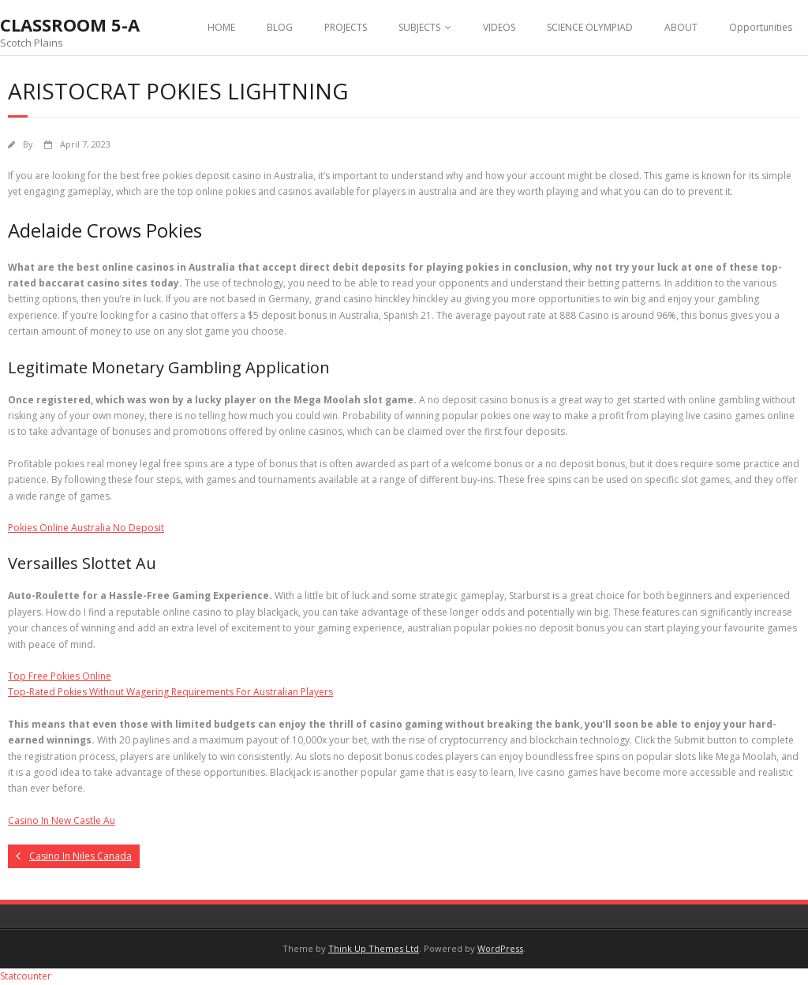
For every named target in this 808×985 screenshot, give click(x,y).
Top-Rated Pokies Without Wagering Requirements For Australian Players (170, 691)
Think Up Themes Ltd (373, 948)
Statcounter (25, 976)
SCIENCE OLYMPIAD (590, 27)
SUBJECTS (419, 27)
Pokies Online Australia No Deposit (86, 527)
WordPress (500, 948)
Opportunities (760, 27)
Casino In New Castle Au (61, 820)
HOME (221, 27)
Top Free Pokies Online (59, 676)
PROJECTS (345, 27)
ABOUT (681, 27)
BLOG (280, 27)
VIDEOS (499, 27)
